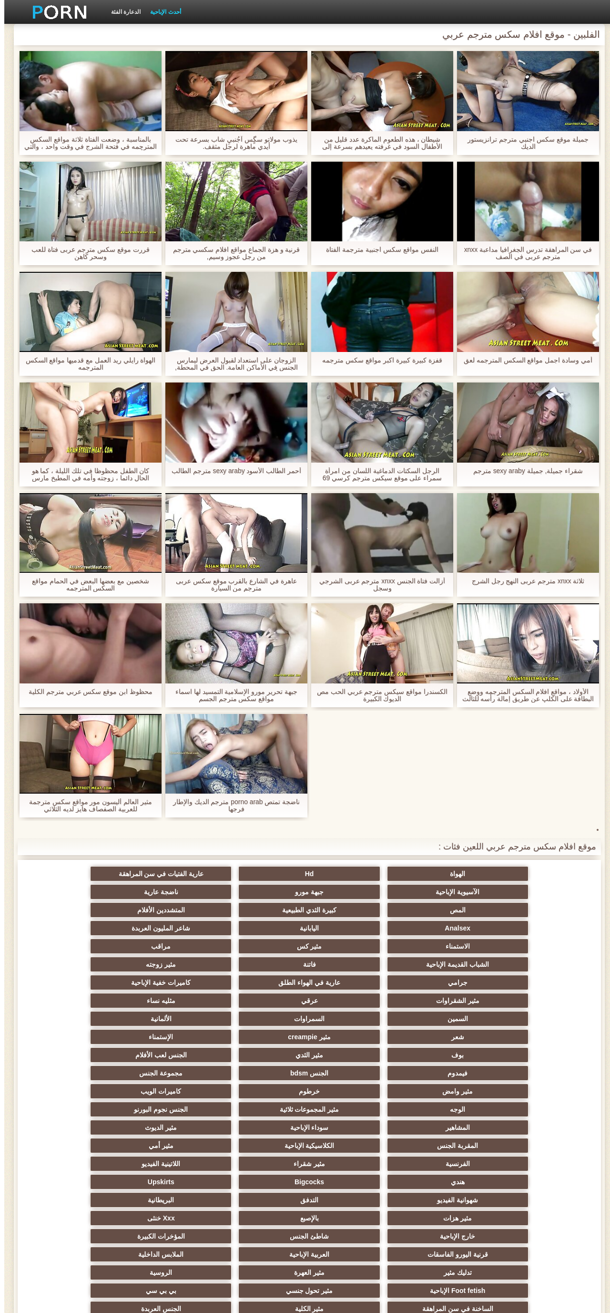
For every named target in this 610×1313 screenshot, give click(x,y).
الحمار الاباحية (445, 1218)
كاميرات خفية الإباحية (352, 928)
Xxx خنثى (71, 1037)
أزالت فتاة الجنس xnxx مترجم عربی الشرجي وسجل (378, 585)
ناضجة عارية (71, 874)
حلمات (71, 1127)
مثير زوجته (72, 910)
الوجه (258, 982)
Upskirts (71, 1019)
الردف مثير (538, 1145)
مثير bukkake (71, 1218)
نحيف (351, 1127)
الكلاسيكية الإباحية (165, 1000)
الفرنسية (538, 1019)
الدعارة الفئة (121, 12)
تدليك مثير (538, 1073)
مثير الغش (71, 1109)
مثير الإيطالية (165, 1164)
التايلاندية (258, 1091)
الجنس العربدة (352, 1091)
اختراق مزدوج (351, 1145)
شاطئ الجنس (445, 1055)
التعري (445, 1127)
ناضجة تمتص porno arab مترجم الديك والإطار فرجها (231, 805)
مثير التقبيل (165, 1145)
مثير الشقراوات (258, 928)
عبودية (72, 1182)
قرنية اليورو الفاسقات (258, 1055)
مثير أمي (71, 1000)
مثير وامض (538, 982)
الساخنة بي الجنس (71, 1145)
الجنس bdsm (165, 964)
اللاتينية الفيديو (351, 1019)
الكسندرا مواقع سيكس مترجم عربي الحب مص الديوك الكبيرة (378, 695)
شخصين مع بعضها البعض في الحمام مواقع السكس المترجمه (86, 585)
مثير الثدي (445, 964)
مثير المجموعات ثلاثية (165, 982)
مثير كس (445, 910)
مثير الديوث (351, 1000)
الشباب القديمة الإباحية (258, 910)
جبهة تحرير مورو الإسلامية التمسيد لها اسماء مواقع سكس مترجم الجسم (232, 695)
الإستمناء (72, 946)
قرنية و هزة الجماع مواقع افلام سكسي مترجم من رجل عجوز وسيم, (231, 253)
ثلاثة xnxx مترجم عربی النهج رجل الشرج (523, 581)
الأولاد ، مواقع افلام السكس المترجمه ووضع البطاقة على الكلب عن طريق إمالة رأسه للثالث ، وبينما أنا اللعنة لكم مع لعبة (524, 695)
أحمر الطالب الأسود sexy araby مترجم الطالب (232, 471)
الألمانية (351, 946)
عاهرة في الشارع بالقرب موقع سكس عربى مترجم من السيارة (232, 585)
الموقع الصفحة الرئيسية (138, 1300)
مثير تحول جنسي (165, 1073)
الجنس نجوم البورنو (72, 982)
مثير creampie (164, 946)
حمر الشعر (71, 1091)
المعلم (72, 1200)
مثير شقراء (445, 1019)
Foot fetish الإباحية (258, 1073)
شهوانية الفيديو (538, 1037)
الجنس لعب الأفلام (351, 964)
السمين (538, 946)
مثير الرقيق (351, 1182)
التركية (165, 1182)
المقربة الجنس (258, 1000)
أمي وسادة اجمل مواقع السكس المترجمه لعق (523, 360)
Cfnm (445, 1200)
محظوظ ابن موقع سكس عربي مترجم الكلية (86, 691)
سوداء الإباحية (445, 1000)
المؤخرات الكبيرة (352, 1055)
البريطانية (351, 1037)
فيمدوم (258, 964)
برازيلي (538, 1218)
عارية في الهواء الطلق (445, 928)
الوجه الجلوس (351, 1200)
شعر (258, 946)
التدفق (445, 1037)
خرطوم (445, 982)
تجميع (445, 1145)
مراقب (351, 910)
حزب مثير (165, 1091)
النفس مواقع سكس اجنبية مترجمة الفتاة (378, 249)
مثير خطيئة (258, 1127)
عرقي (165, 928)
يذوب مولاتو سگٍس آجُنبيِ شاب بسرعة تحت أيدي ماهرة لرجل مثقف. (232, 143)
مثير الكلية (444, 1091)
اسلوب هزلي (352, 1109)
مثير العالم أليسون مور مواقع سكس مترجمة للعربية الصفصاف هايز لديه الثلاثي (86, 805)
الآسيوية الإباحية (258, 874)
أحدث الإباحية (161, 12)
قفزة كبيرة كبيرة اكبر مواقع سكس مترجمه (377, 360)
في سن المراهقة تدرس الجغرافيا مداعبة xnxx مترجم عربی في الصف (523, 253)
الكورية (71, 1164)
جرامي (538, 928)
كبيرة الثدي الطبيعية (445, 892)
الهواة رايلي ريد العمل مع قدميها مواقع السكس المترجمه (86, 364)
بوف (538, 964)
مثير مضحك (165, 1127)
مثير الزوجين (258, 1145)
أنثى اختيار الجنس (444, 1109)
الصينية (351, 1164)
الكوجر (258, 1164)
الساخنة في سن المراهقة (538, 1091)
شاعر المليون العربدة (71, 892)
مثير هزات (258, 1037)
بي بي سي (71, 1073)
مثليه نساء (71, 928)
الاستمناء (538, 910)
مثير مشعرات (165, 1109)
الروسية (351, 1073)
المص (538, 892)
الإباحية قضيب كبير (352, 1218)
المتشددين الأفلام (352, 892)
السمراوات (445, 946)
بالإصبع (165, 1037)
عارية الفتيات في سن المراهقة (352, 874)
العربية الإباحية (165, 1055)
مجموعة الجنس (71, 964)
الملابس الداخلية (71, 1055)
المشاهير (538, 1000)
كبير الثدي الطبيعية (165, 1218)
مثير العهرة (445, 1073)
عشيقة (538, 1200)
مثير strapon (258, 1109)
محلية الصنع (165, 1200)
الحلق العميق (445, 1164)
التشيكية (538, 1127)
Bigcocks (165, 1019)
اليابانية (164, 892)
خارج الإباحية (538, 1055)
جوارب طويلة (445, 1182)
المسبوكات (538, 1164)
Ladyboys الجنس (258, 1200)
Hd (444, 874)
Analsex (258, 892)
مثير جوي (258, 1182)
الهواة (538, 874)
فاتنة (165, 910)
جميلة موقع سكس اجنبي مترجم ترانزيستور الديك (523, 143)
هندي (258, 1019)
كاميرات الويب (351, 982)
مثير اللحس (258, 1218)
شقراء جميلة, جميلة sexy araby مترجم (523, 471)
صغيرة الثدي (538, 1109)
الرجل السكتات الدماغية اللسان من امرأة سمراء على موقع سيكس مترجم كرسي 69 (378, 474)
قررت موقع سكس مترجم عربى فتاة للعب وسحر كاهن (86, 253)
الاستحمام (538, 1182)
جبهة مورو (165, 874)
